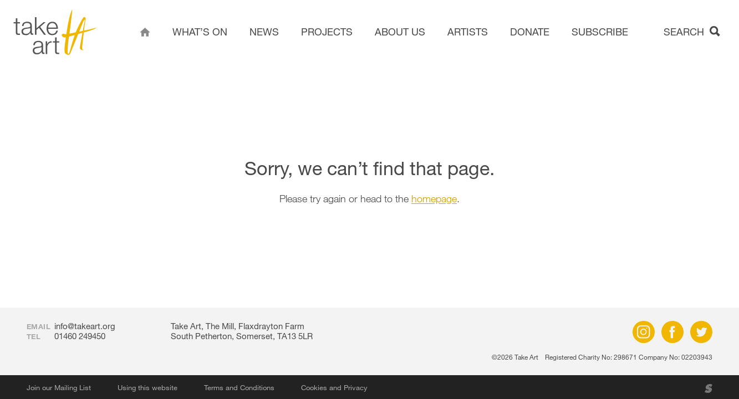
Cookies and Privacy (334, 387)
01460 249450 (79, 336)
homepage (434, 198)
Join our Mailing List (59, 387)
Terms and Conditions (239, 387)
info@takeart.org (84, 326)
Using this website (147, 387)
